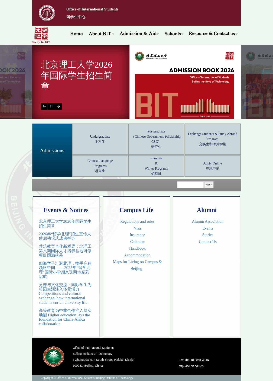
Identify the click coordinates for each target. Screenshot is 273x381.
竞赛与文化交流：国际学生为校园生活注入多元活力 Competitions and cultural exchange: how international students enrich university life (65, 293)
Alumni (207, 209)
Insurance (136, 235)
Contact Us (206, 241)
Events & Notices (66, 209)
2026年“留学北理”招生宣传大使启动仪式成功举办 (65, 236)
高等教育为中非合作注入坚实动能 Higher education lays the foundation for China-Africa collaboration (65, 317)
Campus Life (136, 209)
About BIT (101, 33)
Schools (174, 33)
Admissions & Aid (139, 33)
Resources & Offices (213, 33)
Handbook (136, 248)
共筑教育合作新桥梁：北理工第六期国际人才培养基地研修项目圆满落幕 (65, 250)
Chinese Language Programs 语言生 (100, 166)
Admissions (52, 150)
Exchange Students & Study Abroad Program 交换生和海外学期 (212, 139)
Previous (44, 106)
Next (58, 106)
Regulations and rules (136, 221)
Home (75, 33)
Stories (206, 235)
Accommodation (136, 255)
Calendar (136, 241)
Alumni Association (206, 221)
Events (206, 228)
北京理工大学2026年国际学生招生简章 (76, 75)
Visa (136, 228)
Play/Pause (51, 106)
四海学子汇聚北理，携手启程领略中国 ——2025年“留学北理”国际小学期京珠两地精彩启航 (65, 270)
